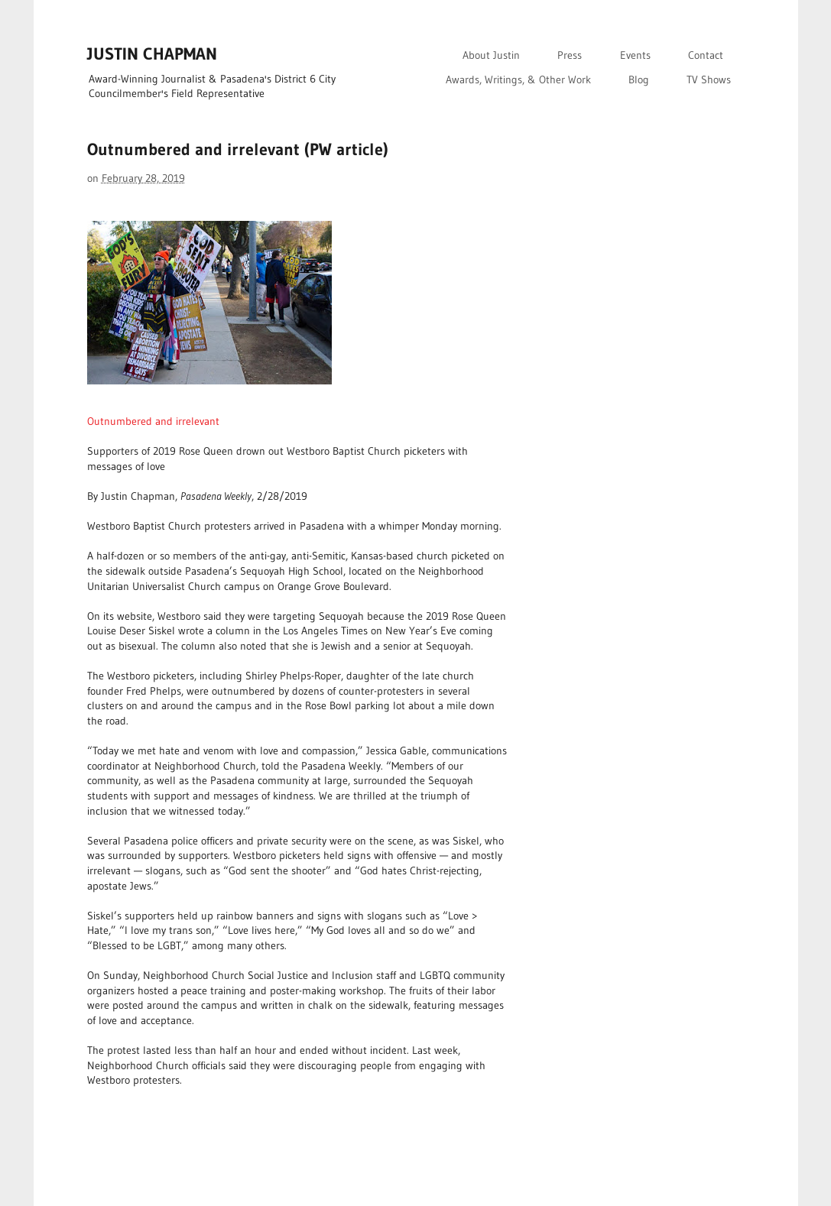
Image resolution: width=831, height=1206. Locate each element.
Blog (638, 79)
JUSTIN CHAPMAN (152, 54)
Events (635, 55)
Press (569, 55)
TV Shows (709, 79)
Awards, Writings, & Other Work (518, 79)
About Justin (491, 55)
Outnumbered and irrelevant (153, 421)
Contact (705, 55)
